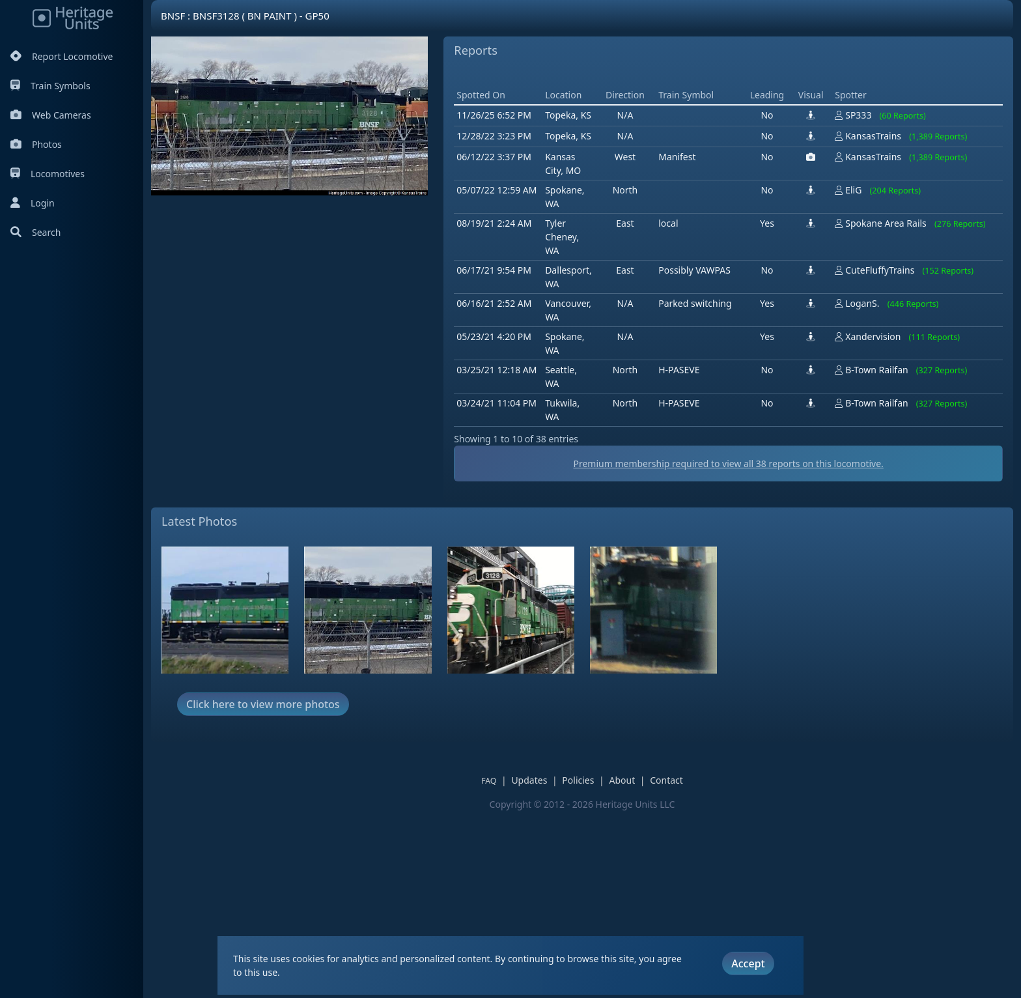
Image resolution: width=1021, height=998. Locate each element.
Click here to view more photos (263, 890)
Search (35, 232)
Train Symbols (50, 85)
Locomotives (47, 173)
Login (32, 203)
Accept (747, 963)
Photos (36, 144)
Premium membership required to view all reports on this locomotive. (728, 649)
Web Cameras (50, 115)
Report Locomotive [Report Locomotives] (61, 56)
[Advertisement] (691, 166)
